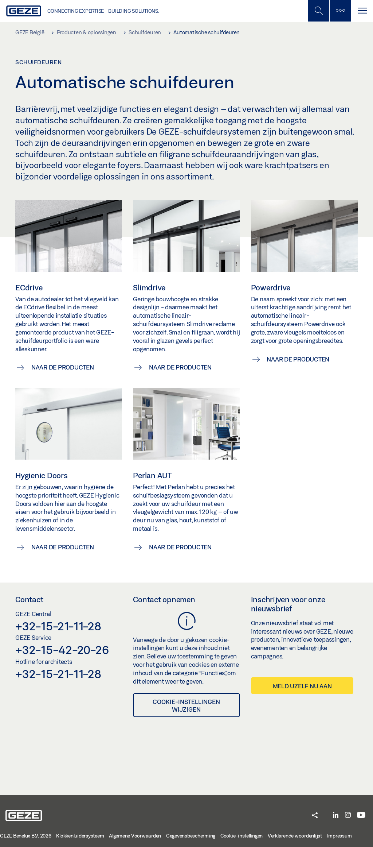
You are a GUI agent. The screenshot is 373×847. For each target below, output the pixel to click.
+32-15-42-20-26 (62, 649)
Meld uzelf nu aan (302, 685)
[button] (314, 816)
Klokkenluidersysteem (80, 836)
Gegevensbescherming (190, 836)
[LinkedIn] (335, 815)
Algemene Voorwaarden (135, 836)
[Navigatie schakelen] (362, 11)
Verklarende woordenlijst (295, 836)
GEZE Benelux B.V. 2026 (25, 836)
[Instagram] (347, 815)
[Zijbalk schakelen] (340, 11)
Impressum (339, 836)
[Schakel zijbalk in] (318, 11)
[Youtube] (361, 815)
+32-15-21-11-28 (58, 626)
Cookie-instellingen (241, 836)
